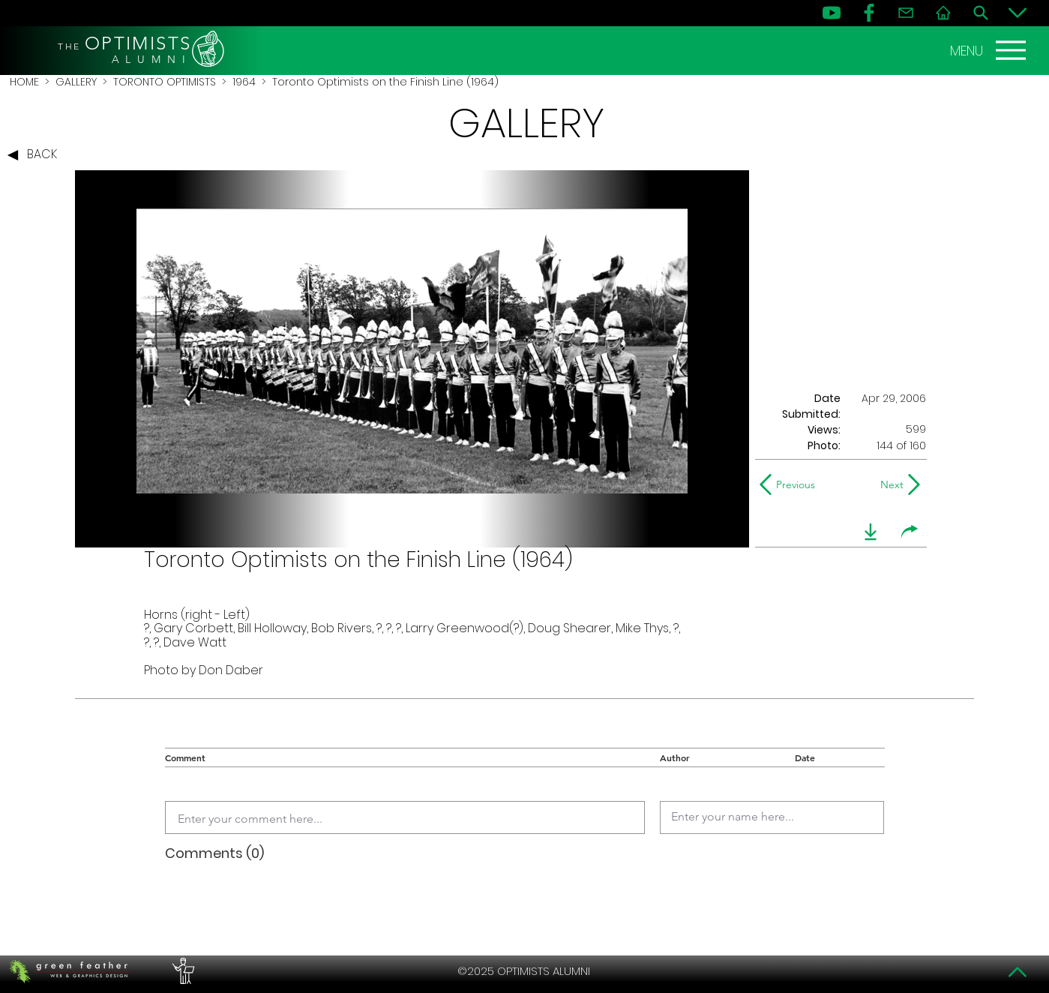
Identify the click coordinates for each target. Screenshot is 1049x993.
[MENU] (990, 50)
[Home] (943, 12)
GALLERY (76, 81)
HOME (24, 81)
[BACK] (36, 155)
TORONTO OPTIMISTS (164, 81)
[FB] (869, 12)
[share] (910, 532)
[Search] (981, 12)
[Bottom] (1017, 12)
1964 (244, 81)
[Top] (1017, 972)
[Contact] (906, 12)
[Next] (889, 485)
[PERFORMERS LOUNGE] (181, 971)
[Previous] (790, 485)
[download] (871, 532)
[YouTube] (831, 12)
